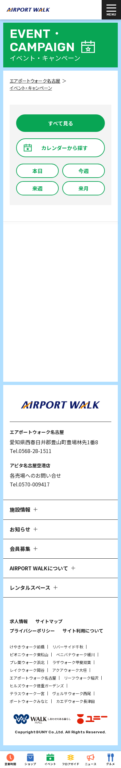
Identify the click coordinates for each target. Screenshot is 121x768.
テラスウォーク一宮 (27, 693)
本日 (37, 171)
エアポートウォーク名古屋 (33, 678)
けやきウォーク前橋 (27, 646)
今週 (83, 171)
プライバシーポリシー (32, 630)
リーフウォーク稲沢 (81, 678)
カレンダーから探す (64, 148)
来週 (37, 188)
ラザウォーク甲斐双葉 (71, 662)
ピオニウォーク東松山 (29, 654)
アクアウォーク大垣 (69, 670)
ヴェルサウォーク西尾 (71, 693)
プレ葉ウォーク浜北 (27, 662)
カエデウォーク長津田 (75, 701)
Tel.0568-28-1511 (31, 451)
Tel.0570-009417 (30, 484)
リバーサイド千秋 (67, 646)
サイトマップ (49, 621)
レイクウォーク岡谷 (27, 670)
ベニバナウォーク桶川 (75, 654)
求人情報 (19, 621)
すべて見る (60, 123)
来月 (83, 188)
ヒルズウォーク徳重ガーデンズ (37, 685)
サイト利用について (83, 630)
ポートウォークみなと (29, 701)
